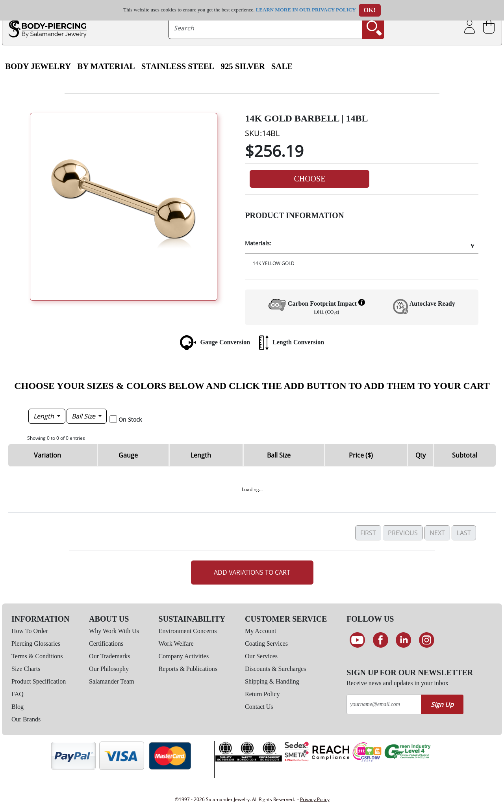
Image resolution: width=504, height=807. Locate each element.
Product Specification (38, 681)
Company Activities (184, 656)
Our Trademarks (109, 656)
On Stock (130, 419)
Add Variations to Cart (252, 572)
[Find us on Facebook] (380, 640)
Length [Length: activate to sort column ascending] (201, 455)
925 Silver (242, 66)
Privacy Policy (315, 799)
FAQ (17, 694)
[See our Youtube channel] (357, 640)
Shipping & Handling (272, 681)
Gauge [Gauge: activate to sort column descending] (128, 455)
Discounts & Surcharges (275, 668)
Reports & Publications (188, 668)
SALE (282, 66)
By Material (106, 66)
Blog (17, 706)
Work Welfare (176, 643)
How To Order (29, 631)
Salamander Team (111, 681)
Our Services (261, 656)
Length (44, 416)
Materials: (258, 243)
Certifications (106, 643)
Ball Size (84, 416)
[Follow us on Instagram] (426, 640)
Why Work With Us (114, 631)
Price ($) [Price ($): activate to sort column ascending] (361, 455)
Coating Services (266, 643)
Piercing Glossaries (35, 643)
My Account (260, 631)
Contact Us (259, 706)
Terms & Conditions (37, 656)
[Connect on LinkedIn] (403, 640)
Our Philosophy (109, 668)
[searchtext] (266, 28)
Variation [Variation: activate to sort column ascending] (47, 455)
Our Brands (26, 719)
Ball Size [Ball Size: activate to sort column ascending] (279, 455)
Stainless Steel (178, 66)
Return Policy (262, 694)
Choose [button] (309, 178)
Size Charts (25, 668)
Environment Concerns (188, 631)
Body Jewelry (38, 66)
